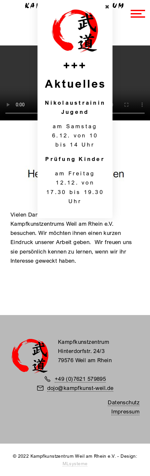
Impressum (125, 411)
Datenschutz (124, 402)
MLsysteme (75, 463)
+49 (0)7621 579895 (80, 378)
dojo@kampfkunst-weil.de (80, 387)
